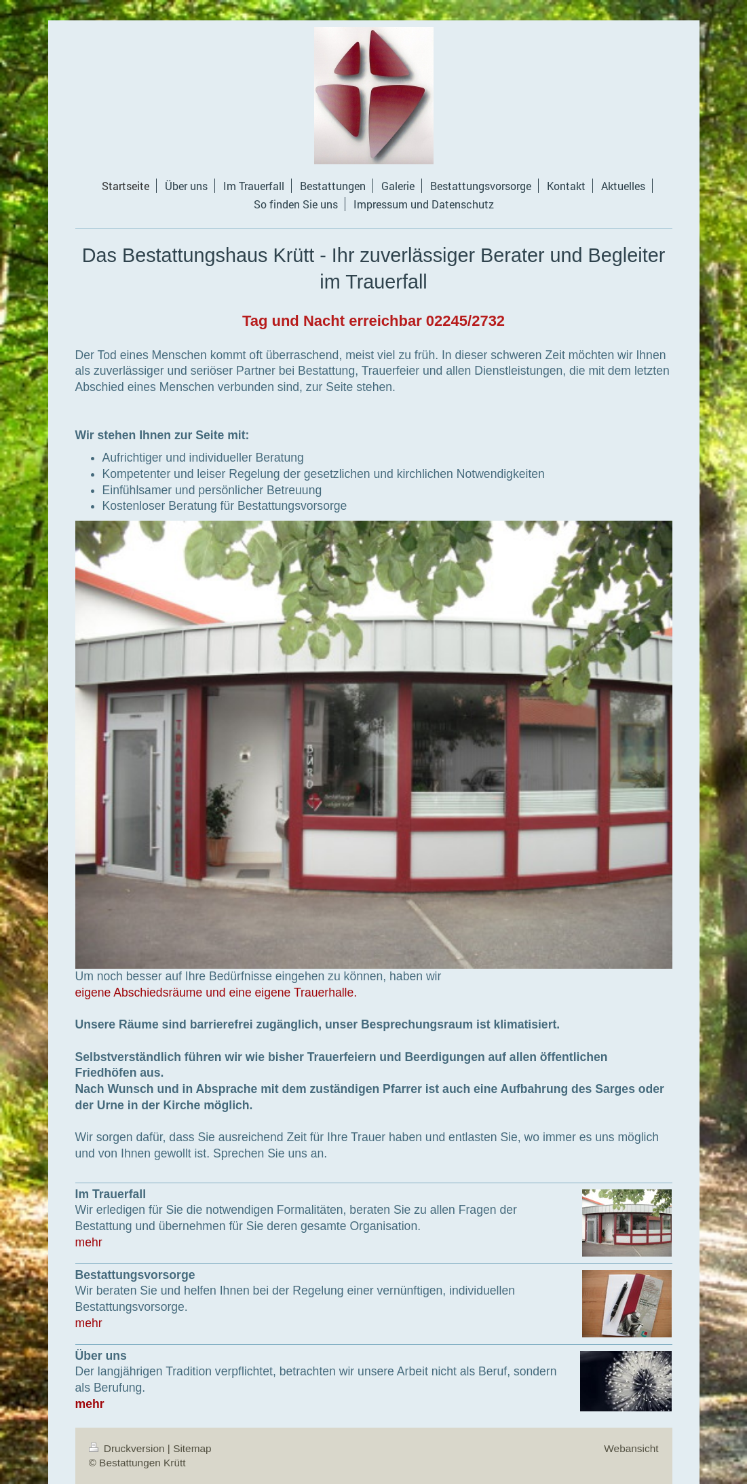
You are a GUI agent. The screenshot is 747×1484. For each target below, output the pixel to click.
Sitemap (192, 1448)
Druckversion (128, 1448)
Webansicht (631, 1448)
